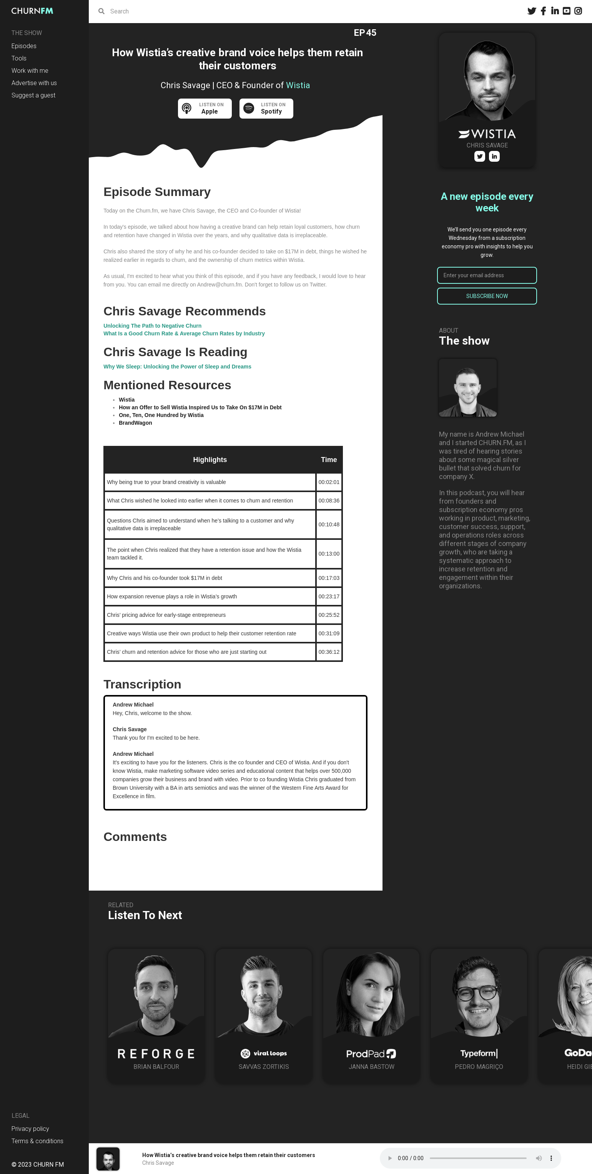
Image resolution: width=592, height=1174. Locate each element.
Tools (19, 58)
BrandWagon (135, 423)
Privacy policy (30, 1128)
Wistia (127, 400)
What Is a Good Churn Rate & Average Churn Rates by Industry (184, 333)
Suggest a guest (33, 95)
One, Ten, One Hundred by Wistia (161, 415)
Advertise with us (34, 83)
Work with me (30, 70)
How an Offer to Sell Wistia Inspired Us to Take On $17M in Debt (200, 407)
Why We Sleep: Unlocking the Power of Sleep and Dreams (177, 366)
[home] (34, 11)
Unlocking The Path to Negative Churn (152, 326)
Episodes (24, 46)
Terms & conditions (37, 1141)
